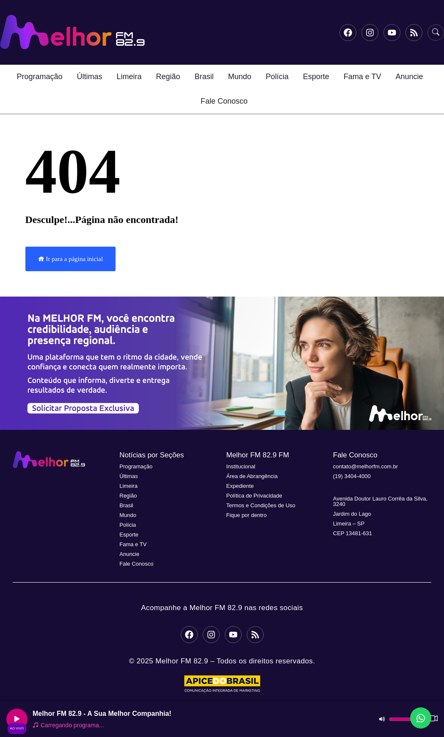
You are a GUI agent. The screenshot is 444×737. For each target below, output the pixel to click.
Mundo (239, 76)
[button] (222, 363)
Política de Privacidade (254, 495)
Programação (39, 76)
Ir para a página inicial (70, 259)
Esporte (316, 76)
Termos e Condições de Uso (260, 505)
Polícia (277, 76)
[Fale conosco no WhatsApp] (420, 718)
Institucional (241, 466)
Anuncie (409, 76)
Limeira (129, 76)
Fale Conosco (224, 101)
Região (168, 76)
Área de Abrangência (252, 476)
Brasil (204, 76)
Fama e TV (362, 76)
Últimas (89, 76)
